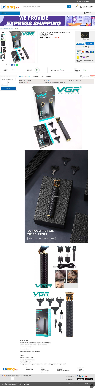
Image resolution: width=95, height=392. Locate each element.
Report (92, 76)
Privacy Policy (44, 371)
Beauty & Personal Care (6, 28)
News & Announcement (63, 370)
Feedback (59, 369)
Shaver (16, 28)
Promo (81, 13)
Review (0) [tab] (35, 76)
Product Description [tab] (24, 76)
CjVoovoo (85, 39)
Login (84, 6)
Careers (43, 369)
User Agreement (45, 370)
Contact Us (60, 367)
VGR (49, 80)
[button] (3, 32)
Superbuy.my (81, 370)
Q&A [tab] (42, 76)
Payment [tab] (48, 76)
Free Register (89, 6)
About (42, 367)
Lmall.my (80, 369)
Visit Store (89, 43)
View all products (60, 70)
